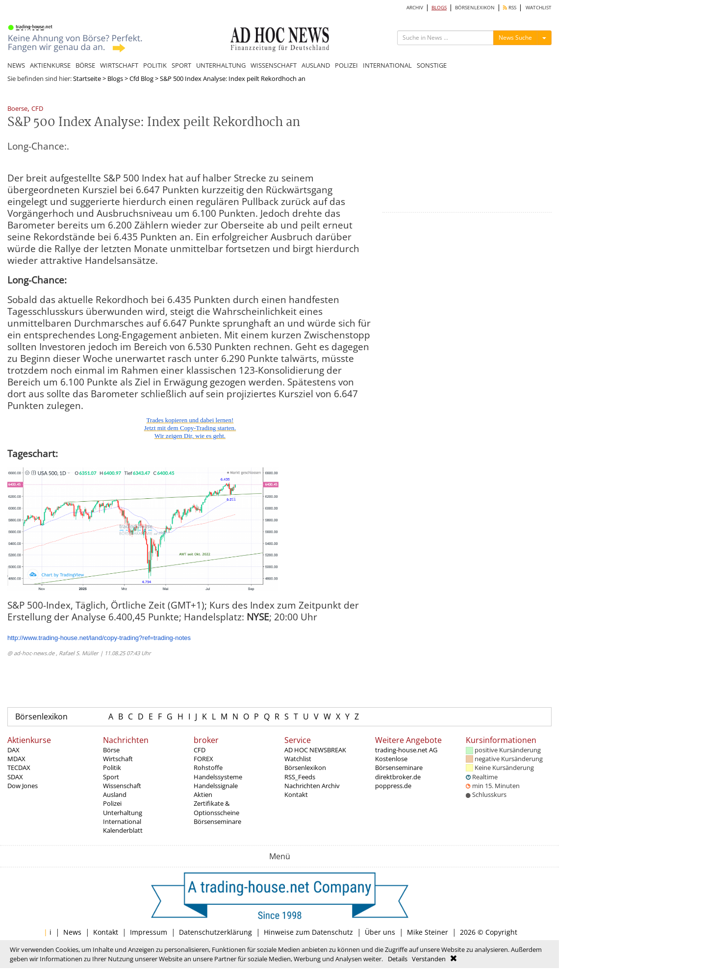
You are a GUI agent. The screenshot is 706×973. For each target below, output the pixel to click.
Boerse (17, 109)
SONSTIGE (432, 65)
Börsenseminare (217, 821)
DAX (13, 749)
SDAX (15, 776)
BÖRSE (85, 65)
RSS (509, 7)
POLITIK (155, 65)
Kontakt (296, 794)
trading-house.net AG (406, 749)
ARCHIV (414, 7)
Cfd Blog (141, 78)
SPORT (181, 65)
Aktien (203, 794)
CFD (37, 109)
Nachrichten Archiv (312, 785)
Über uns (380, 932)
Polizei (112, 803)
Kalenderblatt (123, 830)
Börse (111, 749)
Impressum (148, 932)
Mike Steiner (427, 932)
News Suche (515, 37)
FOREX (203, 758)
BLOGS (439, 7)
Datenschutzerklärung (215, 932)
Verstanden (429, 958)
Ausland (114, 794)
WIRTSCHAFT (119, 65)
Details (397, 958)
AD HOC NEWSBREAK (315, 749)
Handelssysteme (218, 776)
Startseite (87, 78)
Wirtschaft (118, 758)
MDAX (16, 758)
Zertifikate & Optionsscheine (216, 808)
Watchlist (297, 758)
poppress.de (393, 785)
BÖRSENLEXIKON (475, 7)
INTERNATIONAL (387, 65)
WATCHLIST (539, 7)
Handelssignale (216, 785)
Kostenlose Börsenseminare (399, 763)
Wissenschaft (122, 785)
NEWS (16, 65)
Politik (112, 767)
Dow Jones (22, 785)
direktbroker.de (398, 776)
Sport (111, 776)
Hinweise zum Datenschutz (308, 932)
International (122, 821)
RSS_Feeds (299, 776)
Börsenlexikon (41, 716)
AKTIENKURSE (50, 65)
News (72, 932)
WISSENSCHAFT (274, 65)
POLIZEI (346, 65)
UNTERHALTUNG (221, 65)
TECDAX (18, 767)
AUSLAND (316, 65)
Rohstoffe (208, 767)
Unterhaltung (122, 812)
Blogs (115, 78)
